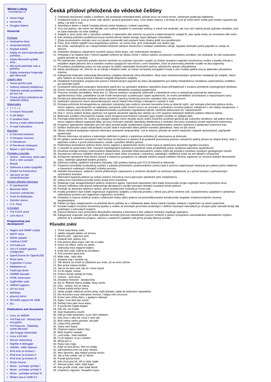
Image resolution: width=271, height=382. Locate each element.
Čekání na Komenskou (23, 171)
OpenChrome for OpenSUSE (27, 255)
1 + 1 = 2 (15, 108)
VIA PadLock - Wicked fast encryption (25, 321)
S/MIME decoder (20, 273)
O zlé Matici (17, 115)
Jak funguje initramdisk (23, 332)
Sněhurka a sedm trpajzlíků (26, 167)
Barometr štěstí (19, 189)
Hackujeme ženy (20, 41)
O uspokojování (19, 185)
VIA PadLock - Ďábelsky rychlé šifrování (24, 327)
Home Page (17, 17)
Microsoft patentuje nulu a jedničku (25, 67)
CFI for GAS (17, 288)
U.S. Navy (16, 204)
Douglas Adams (19, 25)
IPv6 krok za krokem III (23, 358)
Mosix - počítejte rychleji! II (25, 369)
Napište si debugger (22, 343)
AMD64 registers (20, 285)
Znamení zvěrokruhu (22, 192)
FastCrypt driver (19, 270)
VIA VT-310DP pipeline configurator (23, 250)
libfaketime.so (18, 266)
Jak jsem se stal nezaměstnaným (19, 176)
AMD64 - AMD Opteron (23, 347)
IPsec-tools (16, 259)
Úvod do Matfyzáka (21, 196)
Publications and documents (25, 309)
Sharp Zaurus (18, 362)
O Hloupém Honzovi (22, 138)
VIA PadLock (17, 245)
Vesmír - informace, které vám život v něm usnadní (27, 158)
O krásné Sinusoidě (21, 111)
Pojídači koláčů (19, 49)
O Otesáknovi (18, 141)
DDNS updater (18, 237)
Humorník (15, 21)
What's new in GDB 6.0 (23, 377)
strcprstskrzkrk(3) (20, 45)
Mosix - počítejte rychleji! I (25, 366)
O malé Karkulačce (21, 126)
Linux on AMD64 (19, 315)
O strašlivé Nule (19, 119)
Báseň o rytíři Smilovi (22, 149)
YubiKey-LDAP (18, 241)
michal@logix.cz (17, 12)
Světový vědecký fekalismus (26, 86)
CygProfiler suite (19, 281)
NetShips (15, 292)
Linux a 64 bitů (18, 336)
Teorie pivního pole (21, 83)
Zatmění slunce (19, 200)
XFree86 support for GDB (25, 300)
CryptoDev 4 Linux (21, 262)
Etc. (12, 303)
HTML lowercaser (20, 277)
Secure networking (21, 339)
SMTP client (17, 234)
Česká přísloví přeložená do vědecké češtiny (26, 99)
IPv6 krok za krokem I (22, 351)
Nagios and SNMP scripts (25, 230)
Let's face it (16, 215)
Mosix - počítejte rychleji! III (26, 373)
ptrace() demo (18, 296)
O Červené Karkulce (22, 134)
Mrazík (14, 163)
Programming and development (18, 223)
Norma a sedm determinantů (26, 122)
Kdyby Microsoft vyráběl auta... (24, 61)
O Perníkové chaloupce (24, 145)
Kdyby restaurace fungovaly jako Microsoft (26, 74)
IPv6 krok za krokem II (23, 354)
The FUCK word (19, 211)
